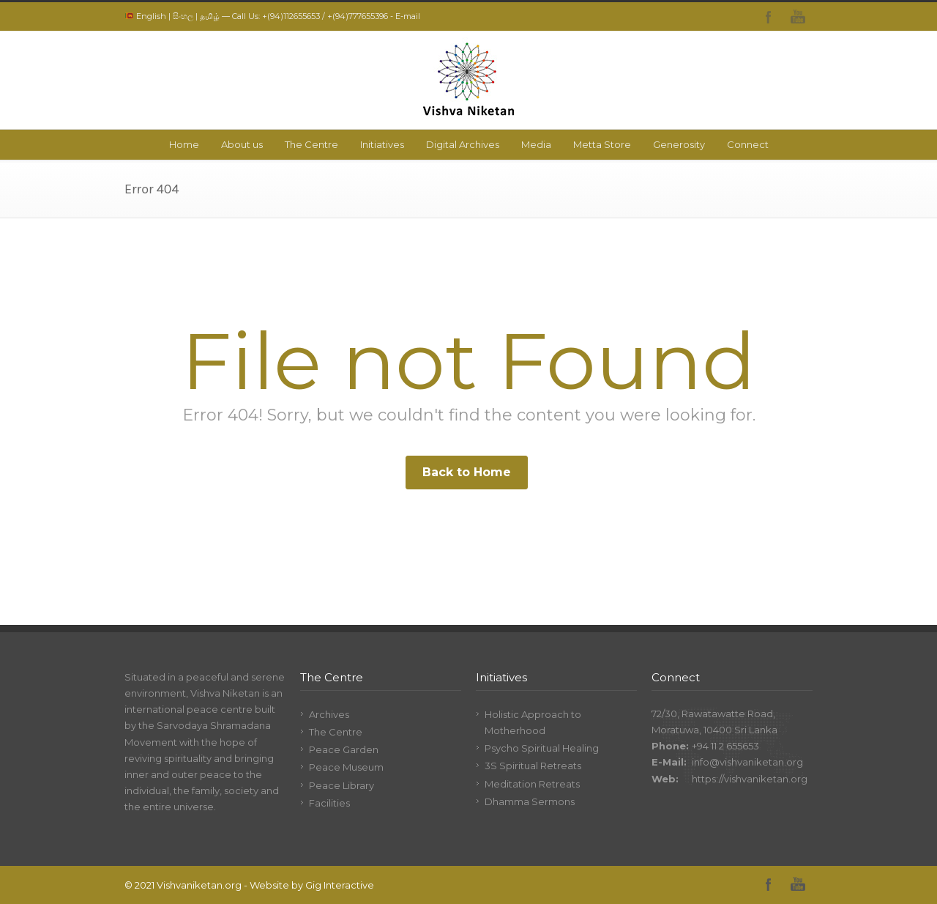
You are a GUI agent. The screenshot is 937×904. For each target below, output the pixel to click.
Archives (329, 714)
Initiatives (382, 144)
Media (536, 144)
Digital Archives (462, 144)
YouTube (798, 17)
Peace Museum (346, 767)
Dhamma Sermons (530, 801)
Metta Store (602, 144)
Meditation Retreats (532, 784)
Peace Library (341, 785)
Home (184, 144)
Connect (748, 144)
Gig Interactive (339, 885)
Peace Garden (343, 749)
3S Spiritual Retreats (533, 765)
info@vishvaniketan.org (747, 762)
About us (242, 144)
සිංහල (183, 16)
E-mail (407, 16)
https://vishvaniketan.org (749, 779)
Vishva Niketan (225, 693)
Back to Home (466, 472)
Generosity (679, 144)
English (151, 16)
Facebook (768, 17)
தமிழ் (210, 16)
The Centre (311, 144)
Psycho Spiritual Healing (542, 748)
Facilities (329, 803)
